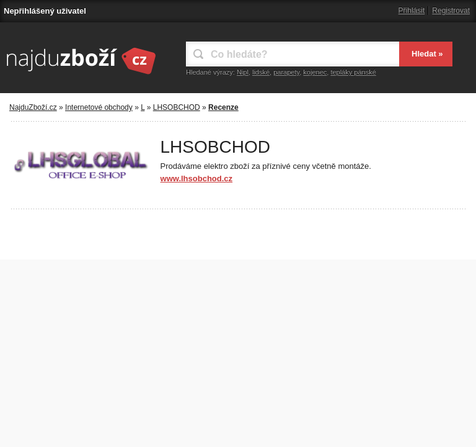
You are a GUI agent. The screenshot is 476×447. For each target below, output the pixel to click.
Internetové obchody (99, 107)
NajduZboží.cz (33, 107)
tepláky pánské (353, 72)
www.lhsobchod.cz (197, 178)
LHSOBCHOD (176, 107)
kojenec (315, 72)
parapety (286, 72)
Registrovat (451, 10)
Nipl (243, 72)
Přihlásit (412, 10)
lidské (261, 72)
